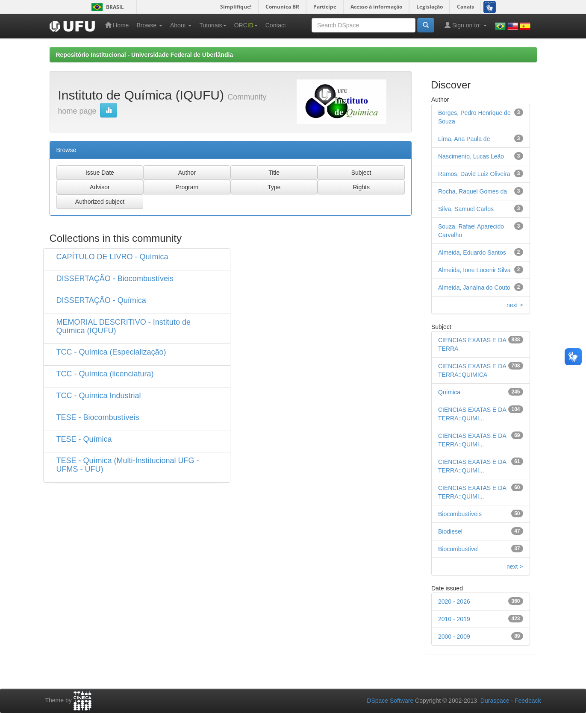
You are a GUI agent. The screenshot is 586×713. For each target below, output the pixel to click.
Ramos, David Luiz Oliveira (474, 173)
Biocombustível (458, 549)
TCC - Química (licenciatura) (105, 374)
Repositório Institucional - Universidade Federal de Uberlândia (144, 54)
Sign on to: (466, 25)
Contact (275, 25)
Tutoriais (212, 25)
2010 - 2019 (454, 619)
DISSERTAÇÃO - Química (101, 300)
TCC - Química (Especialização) (111, 352)
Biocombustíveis (460, 514)
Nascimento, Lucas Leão (471, 156)
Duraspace (494, 700)
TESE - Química (84, 439)
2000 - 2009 (454, 636)
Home (117, 25)
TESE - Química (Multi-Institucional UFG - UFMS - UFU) (127, 464)
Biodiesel (450, 531)
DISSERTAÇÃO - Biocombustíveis (115, 278)
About (180, 25)
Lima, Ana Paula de (464, 138)
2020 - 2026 (454, 601)
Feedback (528, 700)
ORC (246, 25)
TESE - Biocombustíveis (97, 417)
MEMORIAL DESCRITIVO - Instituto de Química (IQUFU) (123, 326)
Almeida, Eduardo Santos (472, 252)
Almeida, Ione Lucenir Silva (474, 270)
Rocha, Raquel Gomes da (472, 191)
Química (449, 392)
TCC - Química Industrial (98, 395)
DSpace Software (390, 700)
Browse (149, 25)
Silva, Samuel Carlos (466, 208)
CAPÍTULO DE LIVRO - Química (112, 256)
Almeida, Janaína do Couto (474, 287)
